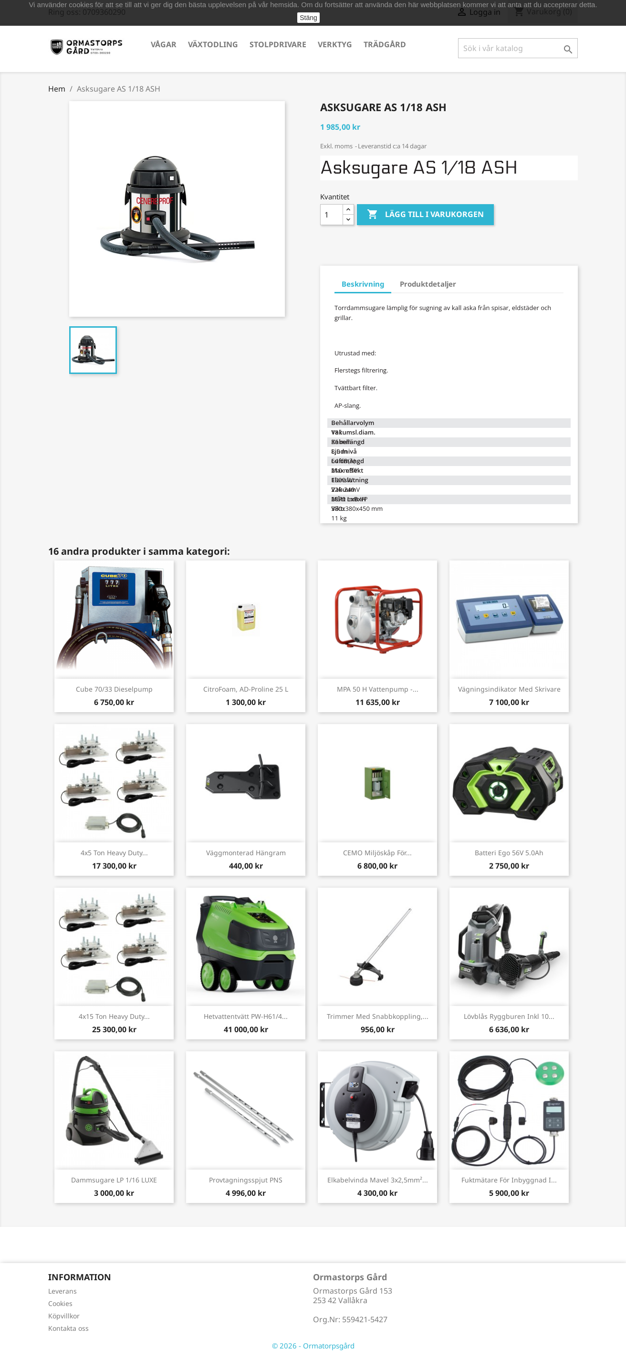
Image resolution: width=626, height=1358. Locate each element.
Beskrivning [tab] (363, 284)
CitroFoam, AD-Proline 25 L (245, 689)
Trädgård (385, 44)
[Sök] (518, 48)
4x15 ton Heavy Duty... (114, 1016)
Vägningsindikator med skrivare (509, 689)
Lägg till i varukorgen (425, 214)
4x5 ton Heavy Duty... (114, 852)
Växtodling (213, 44)
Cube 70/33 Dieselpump (114, 689)
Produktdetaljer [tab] (428, 284)
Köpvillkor (64, 1315)
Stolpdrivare (278, 44)
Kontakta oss (68, 1328)
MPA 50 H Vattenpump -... (377, 689)
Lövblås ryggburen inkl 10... (509, 1016)
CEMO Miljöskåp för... (377, 852)
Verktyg (335, 44)
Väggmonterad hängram (246, 852)
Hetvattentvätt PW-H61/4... (246, 1016)
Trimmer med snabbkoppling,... (377, 1016)
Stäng (308, 17)
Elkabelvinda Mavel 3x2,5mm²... (377, 1179)
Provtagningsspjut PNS (245, 1179)
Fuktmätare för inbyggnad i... (509, 1179)
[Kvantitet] (331, 214)
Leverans (62, 1291)
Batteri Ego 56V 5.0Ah (509, 852)
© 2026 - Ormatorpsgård (313, 1345)
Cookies (60, 1303)
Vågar (164, 44)
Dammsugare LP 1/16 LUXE (114, 1179)
